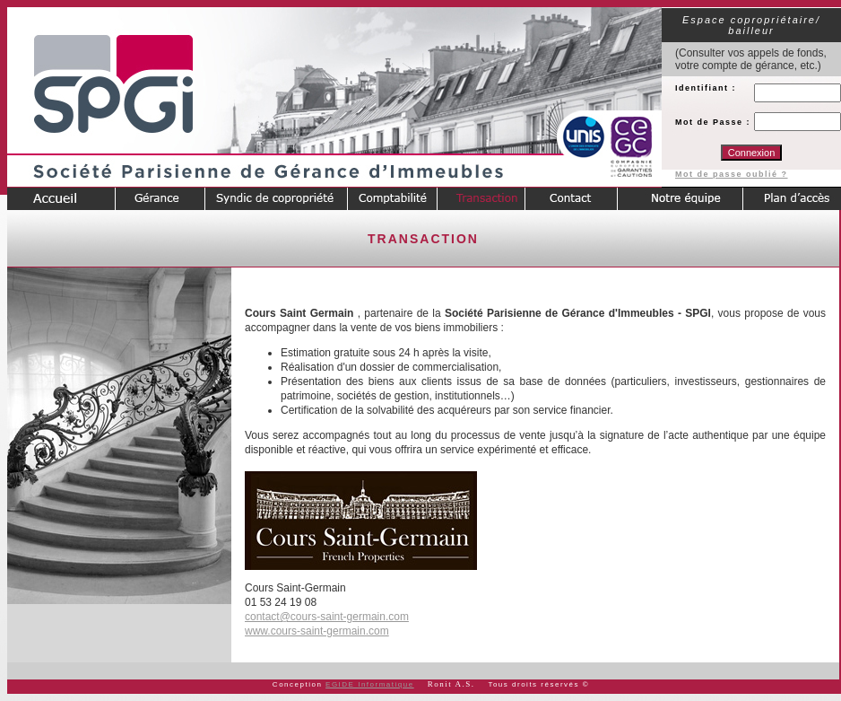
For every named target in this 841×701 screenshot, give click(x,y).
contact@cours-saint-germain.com (327, 616)
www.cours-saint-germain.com (317, 631)
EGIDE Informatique (369, 684)
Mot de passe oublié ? (731, 174)
